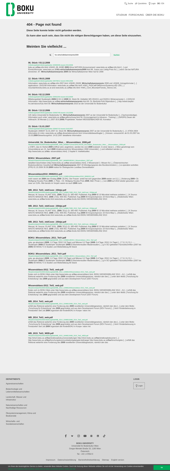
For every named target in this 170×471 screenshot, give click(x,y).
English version (117, 460)
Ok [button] (162, 467)
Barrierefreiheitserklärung (89, 460)
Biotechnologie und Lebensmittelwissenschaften (18, 390)
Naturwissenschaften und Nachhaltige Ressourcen (16, 406)
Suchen (117, 55)
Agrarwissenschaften (14, 384)
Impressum (50, 460)
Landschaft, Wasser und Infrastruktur (16, 398)
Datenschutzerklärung (67, 460)
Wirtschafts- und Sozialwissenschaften (15, 422)
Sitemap (105, 460)
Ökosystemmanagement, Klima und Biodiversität (21, 414)
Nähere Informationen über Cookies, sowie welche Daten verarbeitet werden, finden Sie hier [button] (41, 469)
